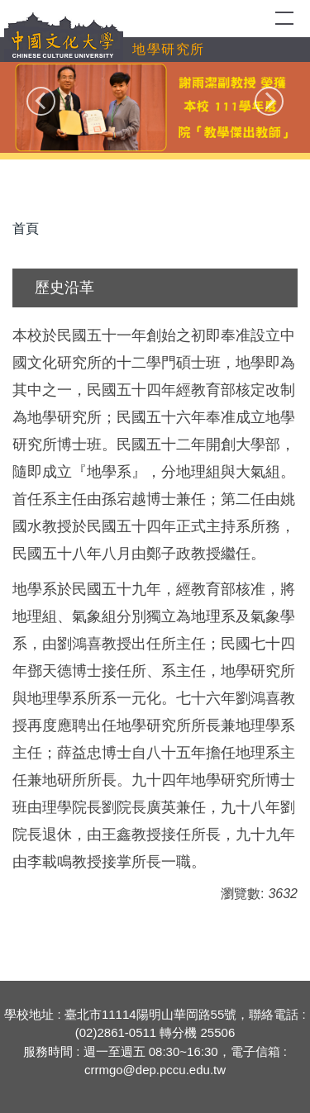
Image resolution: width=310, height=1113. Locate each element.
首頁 (25, 228)
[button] (40, 101)
